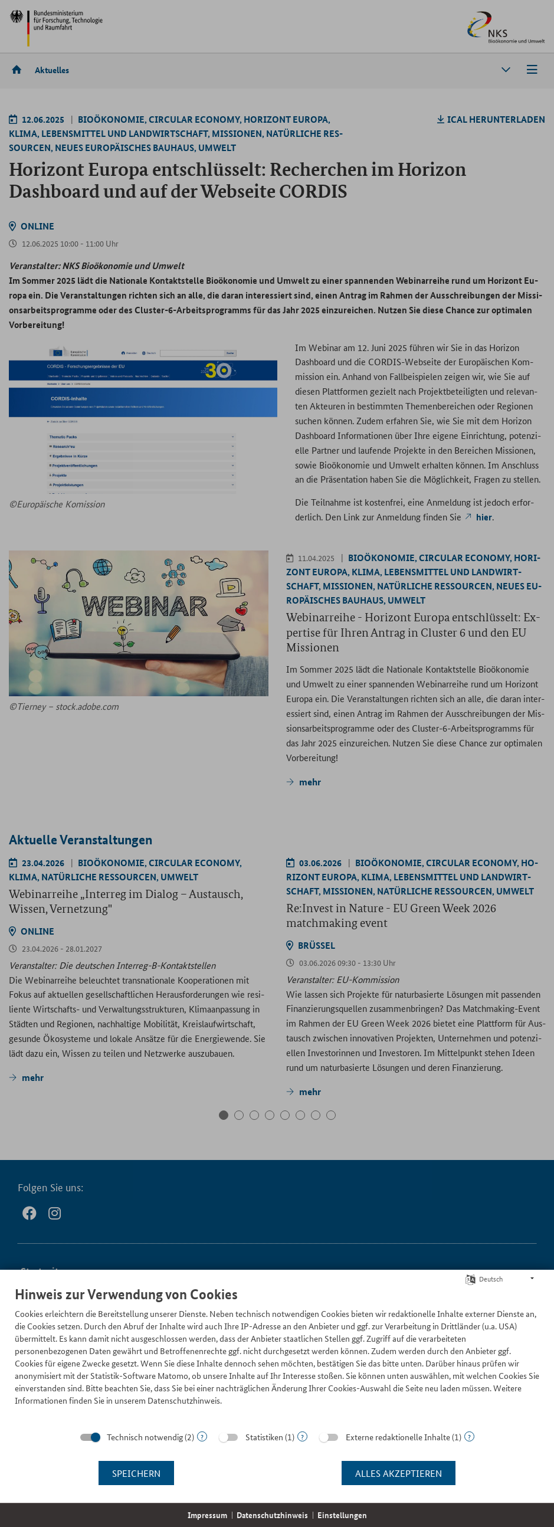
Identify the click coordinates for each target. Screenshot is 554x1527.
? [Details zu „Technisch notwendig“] (202, 1436)
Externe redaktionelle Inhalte (398, 1437)
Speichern (136, 1473)
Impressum (207, 1515)
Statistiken (264, 1437)
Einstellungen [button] (342, 1515)
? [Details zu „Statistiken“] (302, 1436)
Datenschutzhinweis (272, 1515)
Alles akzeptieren (398, 1473)
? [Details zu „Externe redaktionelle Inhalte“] (469, 1436)
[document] (277, 1354)
